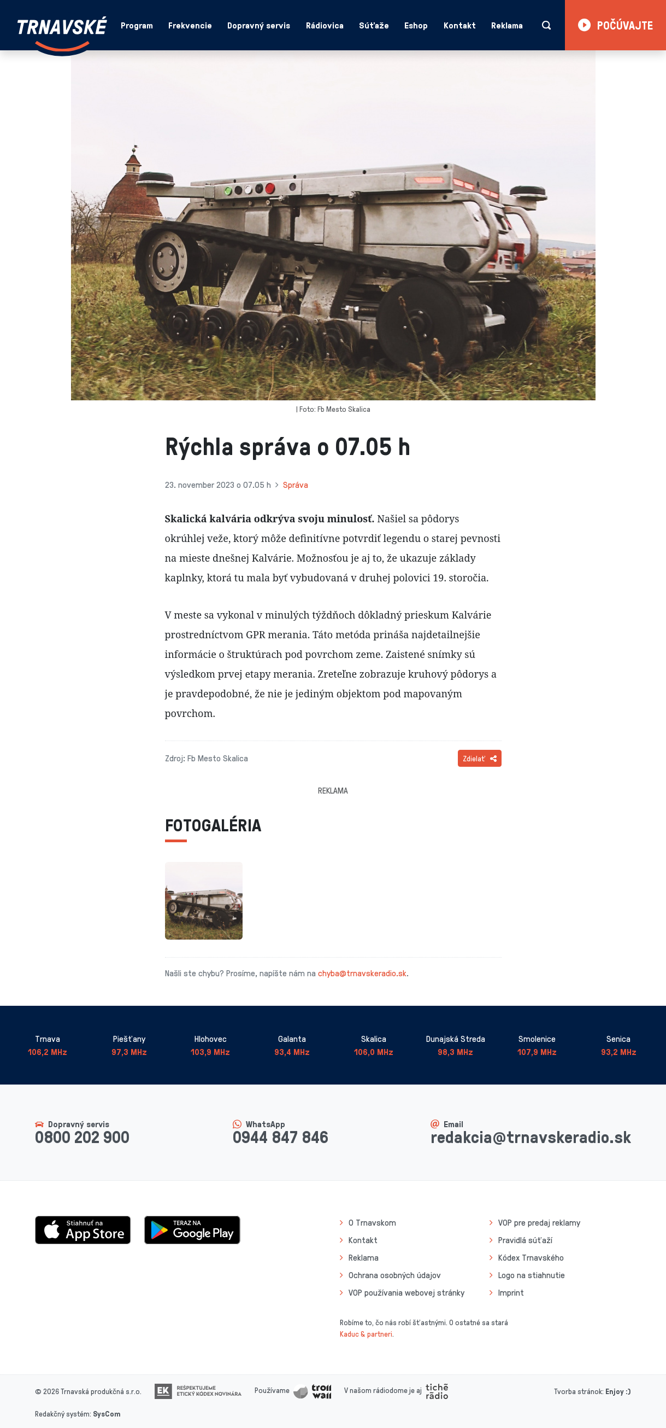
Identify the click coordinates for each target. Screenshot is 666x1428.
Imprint (511, 1292)
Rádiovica (325, 25)
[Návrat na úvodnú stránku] (62, 34)
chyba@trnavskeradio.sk (362, 973)
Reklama (507, 25)
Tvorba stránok (578, 1391)
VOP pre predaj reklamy (539, 1222)
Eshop (416, 25)
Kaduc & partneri (366, 1333)
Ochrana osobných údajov (395, 1275)
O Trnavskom (372, 1222)
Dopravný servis (258, 25)
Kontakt (460, 25)
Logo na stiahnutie (531, 1275)
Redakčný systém (62, 1413)
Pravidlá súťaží (525, 1240)
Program (137, 25)
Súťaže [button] (374, 25)
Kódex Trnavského (531, 1257)
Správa (295, 485)
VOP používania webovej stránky (406, 1292)
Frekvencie (190, 25)
